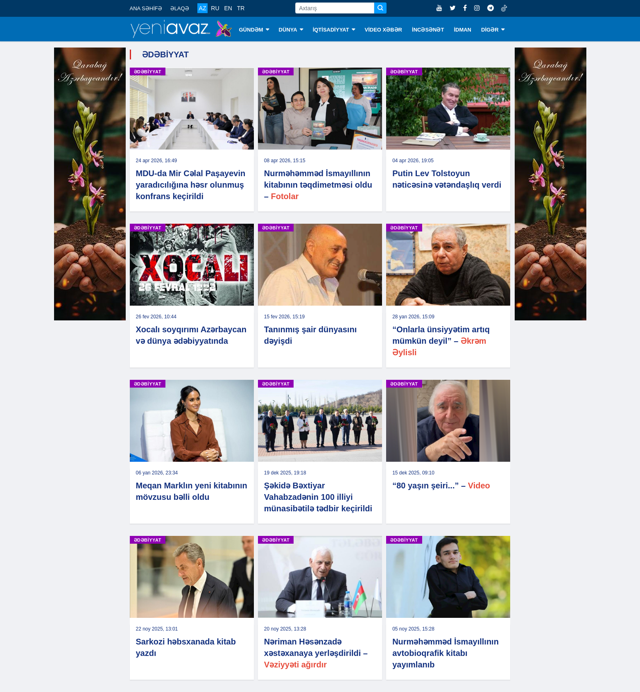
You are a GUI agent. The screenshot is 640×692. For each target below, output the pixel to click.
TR (241, 8)
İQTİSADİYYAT (334, 30)
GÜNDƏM (254, 30)
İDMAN (462, 30)
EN (228, 8)
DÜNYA (291, 30)
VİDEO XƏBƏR (384, 30)
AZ (202, 8)
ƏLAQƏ (179, 8)
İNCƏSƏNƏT (428, 30)
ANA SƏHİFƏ (146, 8)
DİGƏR (492, 30)
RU (215, 8)
